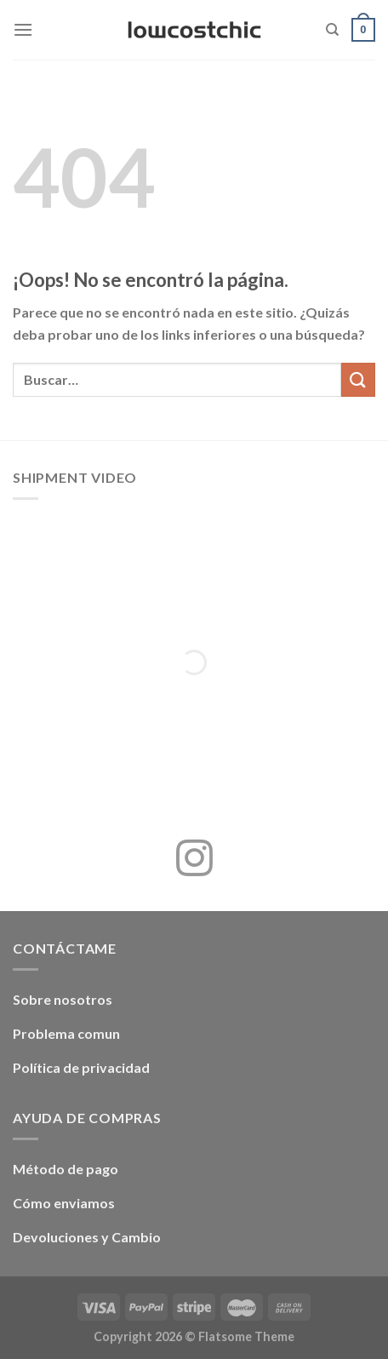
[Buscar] (332, 30)
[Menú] (23, 29)
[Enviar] (358, 379)
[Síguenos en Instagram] (194, 860)
